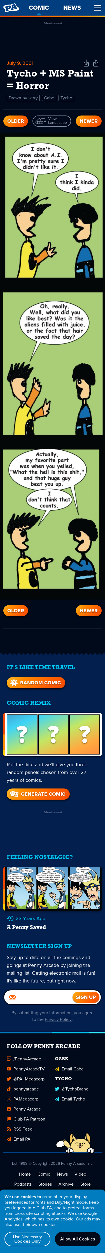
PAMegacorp (22, 1098)
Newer (89, 121)
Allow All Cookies (77, 1239)
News (62, 1173)
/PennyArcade (24, 1058)
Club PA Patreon (26, 1118)
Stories (45, 1183)
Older (15, 121)
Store (85, 1183)
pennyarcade (23, 1088)
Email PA (19, 1138)
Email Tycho (70, 1098)
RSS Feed (19, 1128)
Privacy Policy (58, 1019)
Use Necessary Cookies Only (27, 1239)
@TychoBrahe (71, 1088)
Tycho (67, 98)
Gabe (49, 98)
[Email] (38, 997)
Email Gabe (69, 1068)
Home (25, 1173)
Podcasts (23, 1183)
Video (80, 1173)
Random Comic (35, 681)
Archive (66, 1183)
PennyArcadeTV (26, 1068)
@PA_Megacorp (26, 1078)
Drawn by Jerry (23, 98)
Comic (44, 1173)
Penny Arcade (24, 1108)
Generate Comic (37, 793)
